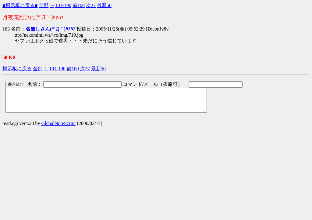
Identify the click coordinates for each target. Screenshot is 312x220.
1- (52, 5)
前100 (79, 5)
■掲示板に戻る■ (19, 5)
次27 (91, 5)
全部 (43, 5)
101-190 (63, 5)
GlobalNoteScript (58, 127)
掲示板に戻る (17, 68)
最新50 (104, 5)
